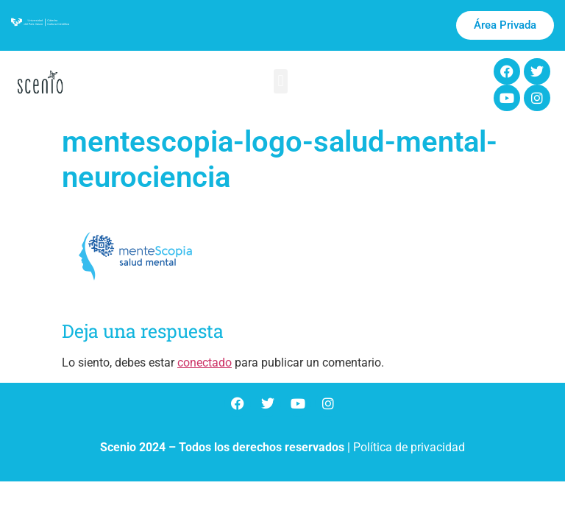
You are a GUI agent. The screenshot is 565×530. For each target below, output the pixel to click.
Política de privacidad (409, 447)
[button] (281, 81)
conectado (204, 363)
